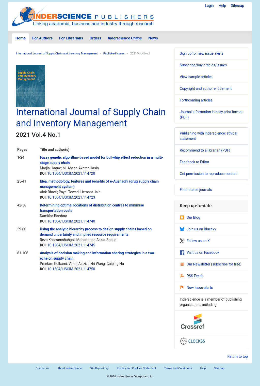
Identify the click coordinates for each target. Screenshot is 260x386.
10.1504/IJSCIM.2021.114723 (71, 197)
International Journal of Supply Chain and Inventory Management (57, 53)
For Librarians (71, 38)
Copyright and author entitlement (206, 88)
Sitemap (237, 6)
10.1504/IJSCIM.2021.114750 (71, 269)
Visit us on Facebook (199, 252)
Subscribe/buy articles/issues (203, 65)
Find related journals (196, 190)
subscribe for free (226, 264)
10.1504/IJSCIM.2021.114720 (71, 173)
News (153, 38)
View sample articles (196, 77)
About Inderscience (69, 368)
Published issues (114, 53)
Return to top (237, 356)
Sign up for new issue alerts (201, 53)
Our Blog (190, 217)
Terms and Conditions (178, 368)
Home (20, 38)
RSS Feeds (191, 276)
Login (209, 6)
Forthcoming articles (196, 100)
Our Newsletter (195, 264)
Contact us (42, 368)
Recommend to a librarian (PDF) (205, 150)
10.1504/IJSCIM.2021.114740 (71, 221)
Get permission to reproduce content (208, 174)
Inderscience (125, 38)
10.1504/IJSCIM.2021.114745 (71, 245)
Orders (95, 38)
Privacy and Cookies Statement (136, 368)
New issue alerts (196, 288)
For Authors (42, 38)
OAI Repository (99, 368)
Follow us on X (195, 241)
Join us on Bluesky (198, 229)
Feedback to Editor (194, 162)
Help (222, 6)
